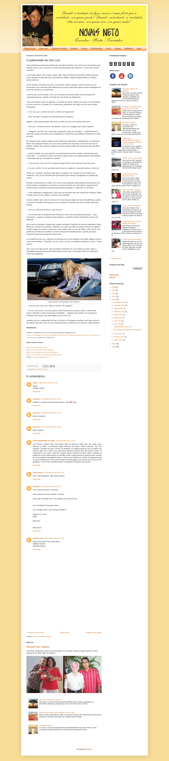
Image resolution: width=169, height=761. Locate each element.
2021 (114, 299)
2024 (114, 290)
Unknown (36, 399)
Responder (37, 391)
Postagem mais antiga (93, 632)
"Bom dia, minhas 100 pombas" (50, 700)
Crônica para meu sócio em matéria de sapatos (132, 222)
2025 (114, 287)
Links (139, 48)
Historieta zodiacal (45, 725)
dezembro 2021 (119, 302)
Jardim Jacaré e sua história (132, 158)
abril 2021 (117, 324)
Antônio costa (38, 538)
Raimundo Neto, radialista (37, 647)
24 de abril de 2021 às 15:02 (51, 399)
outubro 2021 (119, 308)
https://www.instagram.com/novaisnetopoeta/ (42, 352)
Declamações (96, 48)
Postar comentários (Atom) (42, 636)
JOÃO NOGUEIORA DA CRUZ (44, 441)
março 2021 (118, 334)
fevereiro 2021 (119, 337)
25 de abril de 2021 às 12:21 (66, 441)
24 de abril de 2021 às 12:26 (47, 383)
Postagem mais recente (35, 632)
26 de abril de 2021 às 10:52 (51, 486)
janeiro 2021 (118, 340)
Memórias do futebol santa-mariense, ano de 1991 (57, 712)
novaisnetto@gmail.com (40, 357)
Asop (35, 383)
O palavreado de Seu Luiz (123, 327)
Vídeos (118, 48)
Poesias (74, 48)
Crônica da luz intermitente (131, 239)
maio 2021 (118, 321)
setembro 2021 (119, 312)
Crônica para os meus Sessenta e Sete (130, 175)
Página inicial (29, 48)
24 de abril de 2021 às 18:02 (51, 427)
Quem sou (43, 48)
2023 (114, 293)
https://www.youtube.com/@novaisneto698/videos (44, 355)
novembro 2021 (119, 305)
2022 (114, 296)
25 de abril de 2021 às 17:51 (54, 473)
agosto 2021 (118, 315)
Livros (108, 48)
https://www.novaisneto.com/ (36, 347)
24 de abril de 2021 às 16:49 (51, 413)
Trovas (84, 48)
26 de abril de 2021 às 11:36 (54, 538)
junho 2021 (118, 318)
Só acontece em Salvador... (132, 206)
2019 (114, 347)
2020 (114, 344)
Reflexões (129, 48)
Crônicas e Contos (59, 48)
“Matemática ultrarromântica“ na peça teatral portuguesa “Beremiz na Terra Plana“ (132, 141)
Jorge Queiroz (38, 473)
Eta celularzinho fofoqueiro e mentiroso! (127, 330)
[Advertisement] (64, 609)
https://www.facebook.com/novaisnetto (40, 350)
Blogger (89, 749)
